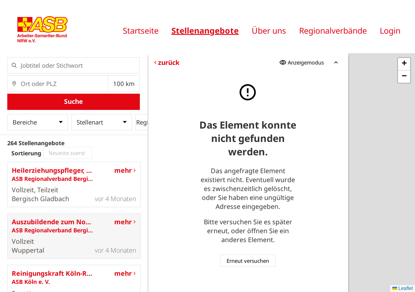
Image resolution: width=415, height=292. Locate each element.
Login (390, 30)
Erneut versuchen (248, 260)
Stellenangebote (205, 30)
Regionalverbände (333, 30)
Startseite (140, 30)
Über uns (269, 30)
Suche (73, 101)
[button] (404, 64)
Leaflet (402, 288)
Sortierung (26, 153)
